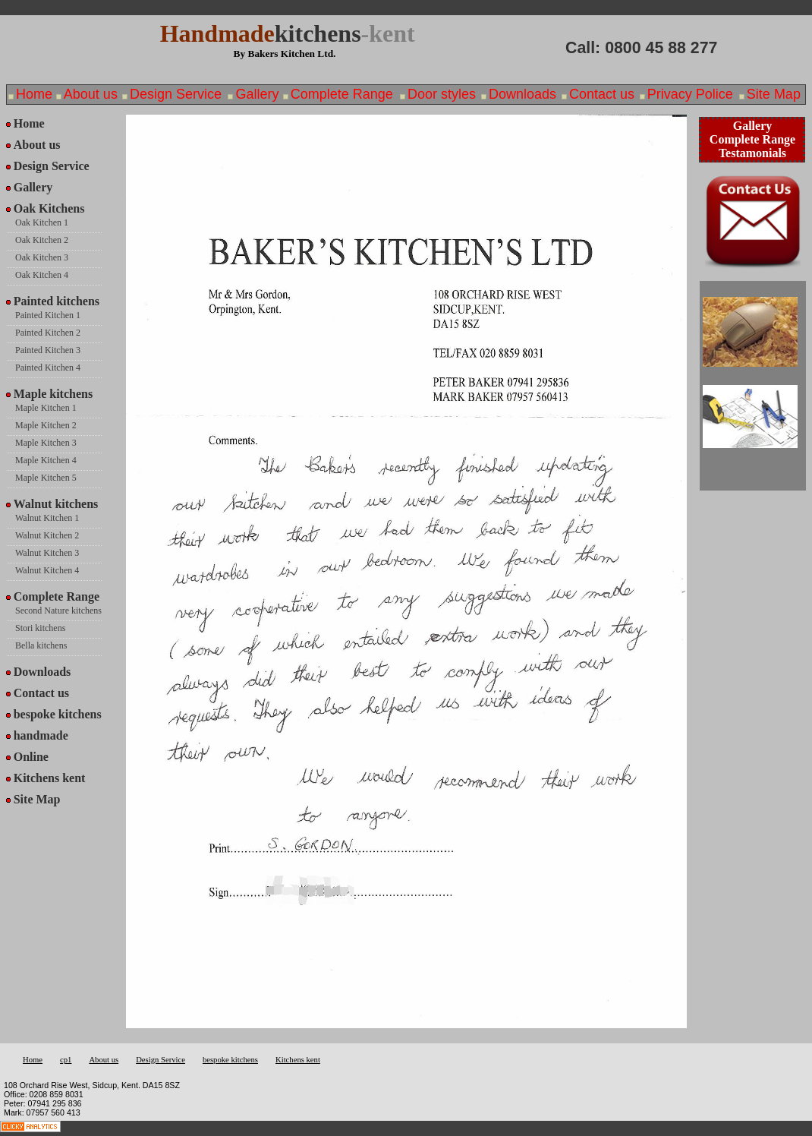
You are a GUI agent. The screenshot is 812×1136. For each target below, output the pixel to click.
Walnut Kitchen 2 (47, 535)
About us (91, 94)
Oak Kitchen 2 (41, 240)
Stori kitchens (40, 628)
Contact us (601, 94)
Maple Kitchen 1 (46, 407)
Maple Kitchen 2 (46, 425)
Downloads (522, 94)
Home (34, 94)
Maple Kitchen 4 (46, 460)
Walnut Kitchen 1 (47, 518)
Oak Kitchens (49, 208)
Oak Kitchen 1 (41, 222)
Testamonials (752, 153)
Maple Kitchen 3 (46, 442)
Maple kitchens (53, 393)
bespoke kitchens (58, 714)
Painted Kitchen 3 (47, 350)
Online (31, 756)
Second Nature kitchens (58, 610)
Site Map (774, 94)
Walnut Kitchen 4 (47, 570)
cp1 (65, 1060)
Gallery (257, 94)
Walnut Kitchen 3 (47, 552)
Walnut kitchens (56, 503)
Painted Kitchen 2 (47, 332)
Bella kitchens (41, 645)
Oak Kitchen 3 (41, 257)
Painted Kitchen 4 (47, 367)
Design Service (176, 94)
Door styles (442, 94)
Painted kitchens (56, 301)
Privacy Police (690, 94)
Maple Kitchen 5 (46, 477)
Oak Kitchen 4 (41, 275)
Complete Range (342, 94)
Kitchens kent (50, 778)
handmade (41, 735)
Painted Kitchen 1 (47, 315)
